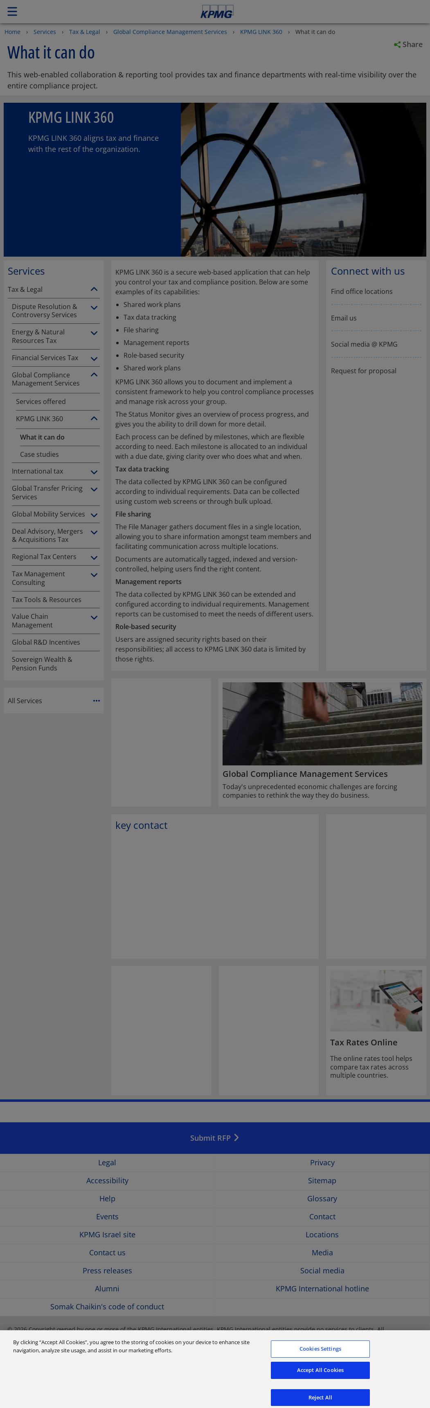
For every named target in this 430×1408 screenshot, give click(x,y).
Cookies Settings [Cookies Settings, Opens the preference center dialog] (320, 1358)
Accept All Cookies (320, 1379)
